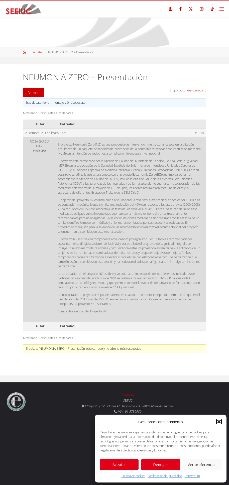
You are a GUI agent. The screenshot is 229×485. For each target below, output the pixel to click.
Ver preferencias (202, 464)
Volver (33, 92)
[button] (218, 421)
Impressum (192, 476)
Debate (37, 52)
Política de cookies (133, 476)
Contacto (128, 395)
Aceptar (119, 464)
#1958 (199, 133)
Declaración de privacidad (165, 476)
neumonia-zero (196, 90)
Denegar (160, 464)
